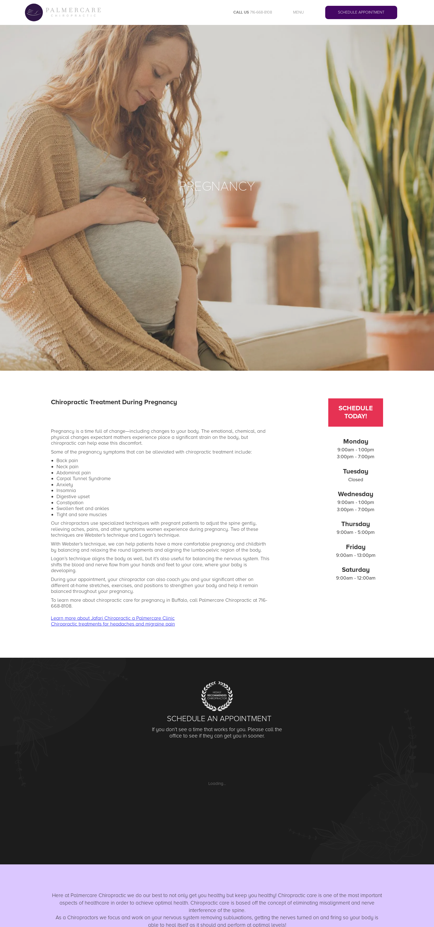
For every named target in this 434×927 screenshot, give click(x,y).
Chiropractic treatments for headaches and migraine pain (113, 624)
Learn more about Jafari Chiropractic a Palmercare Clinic (113, 618)
